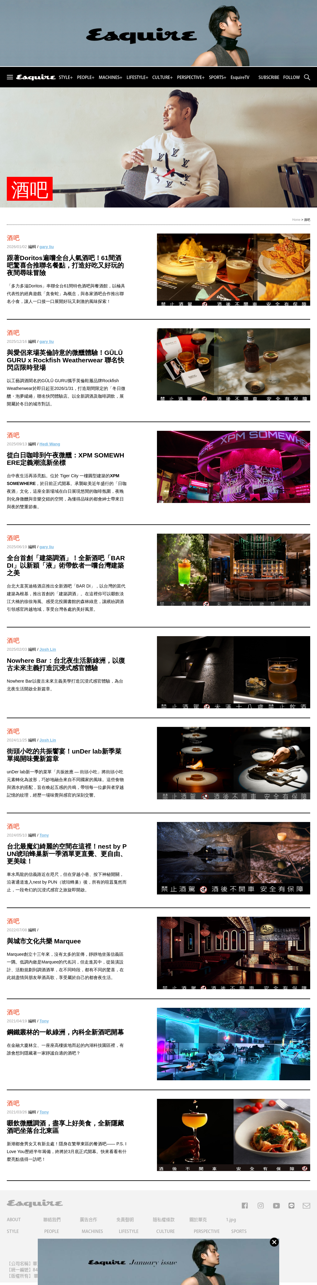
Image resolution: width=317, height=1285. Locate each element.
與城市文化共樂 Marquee (44, 941)
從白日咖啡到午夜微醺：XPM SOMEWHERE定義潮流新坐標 (65, 459)
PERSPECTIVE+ (191, 77)
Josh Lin (48, 649)
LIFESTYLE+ (137, 77)
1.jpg (231, 1222)
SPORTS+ (217, 77)
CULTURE (165, 1234)
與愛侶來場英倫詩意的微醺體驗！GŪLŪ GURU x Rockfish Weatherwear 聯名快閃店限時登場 (65, 360)
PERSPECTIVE (206, 1234)
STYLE (13, 1234)
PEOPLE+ (85, 77)
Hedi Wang (50, 444)
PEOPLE (51, 1234)
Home (296, 219)
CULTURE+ (162, 77)
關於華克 (198, 1222)
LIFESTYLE (128, 1234)
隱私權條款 (164, 1222)
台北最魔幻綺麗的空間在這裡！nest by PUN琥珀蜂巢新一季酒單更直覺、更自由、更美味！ (67, 854)
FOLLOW (291, 77)
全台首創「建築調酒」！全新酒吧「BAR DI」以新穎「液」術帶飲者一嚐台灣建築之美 (66, 565)
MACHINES (92, 1234)
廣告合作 (88, 1222)
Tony (44, 835)
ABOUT (14, 1222)
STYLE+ (66, 77)
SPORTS (239, 1234)
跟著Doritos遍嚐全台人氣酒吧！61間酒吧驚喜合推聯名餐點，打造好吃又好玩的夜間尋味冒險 (65, 265)
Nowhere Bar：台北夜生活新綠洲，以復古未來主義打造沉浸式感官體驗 (66, 664)
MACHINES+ (110, 77)
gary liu (47, 246)
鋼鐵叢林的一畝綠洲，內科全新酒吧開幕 (65, 1033)
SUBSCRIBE (268, 77)
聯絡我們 (52, 1222)
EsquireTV (240, 77)
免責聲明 (125, 1222)
